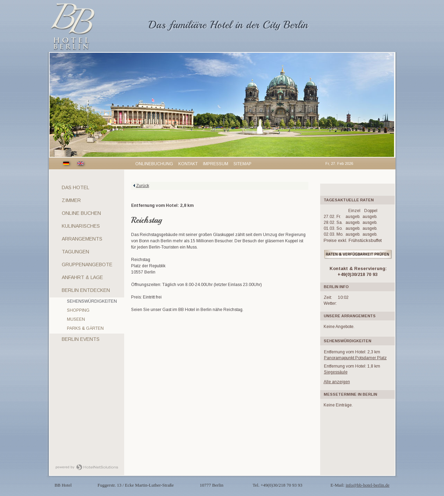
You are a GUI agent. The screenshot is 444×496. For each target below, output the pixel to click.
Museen (76, 319)
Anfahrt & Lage (82, 277)
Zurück (142, 185)
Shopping (78, 310)
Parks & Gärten (85, 328)
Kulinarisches (81, 226)
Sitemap (242, 163)
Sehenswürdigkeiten (92, 301)
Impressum (215, 163)
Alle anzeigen (337, 381)
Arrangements (82, 239)
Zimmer (71, 200)
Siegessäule (336, 372)
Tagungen (75, 251)
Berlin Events (81, 339)
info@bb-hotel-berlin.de (367, 485)
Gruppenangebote (87, 264)
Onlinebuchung (154, 163)
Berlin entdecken (86, 290)
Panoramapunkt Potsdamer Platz (355, 357)
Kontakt (188, 163)
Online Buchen (81, 213)
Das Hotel (75, 187)
